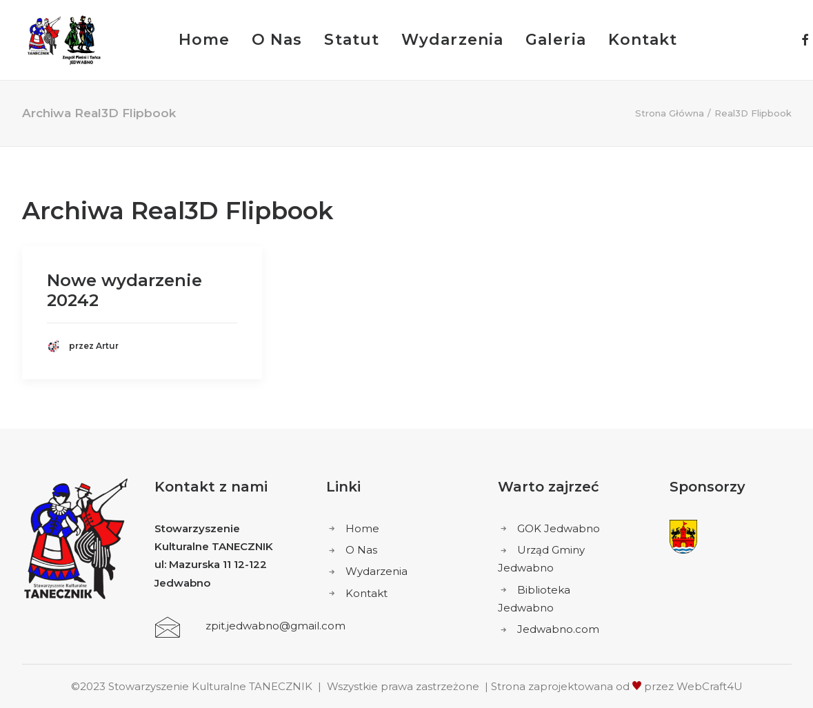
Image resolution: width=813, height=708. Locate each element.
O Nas (277, 39)
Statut (351, 39)
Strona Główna (669, 113)
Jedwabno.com (558, 629)
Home (204, 39)
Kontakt (643, 39)
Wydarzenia (452, 39)
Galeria (555, 39)
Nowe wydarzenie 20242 (124, 290)
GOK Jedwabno (558, 528)
